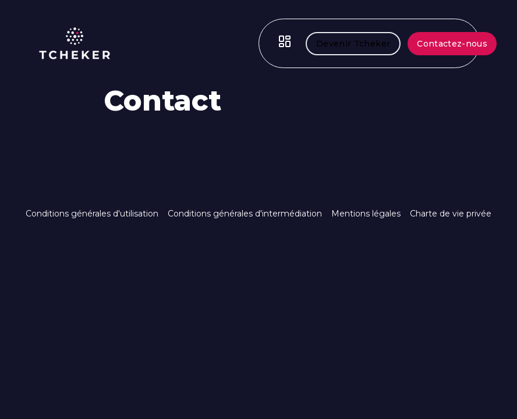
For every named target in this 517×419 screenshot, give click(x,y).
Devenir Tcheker (353, 43)
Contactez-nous (452, 43)
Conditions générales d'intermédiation (245, 213)
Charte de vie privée (450, 213)
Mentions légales (366, 213)
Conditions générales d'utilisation (92, 213)
